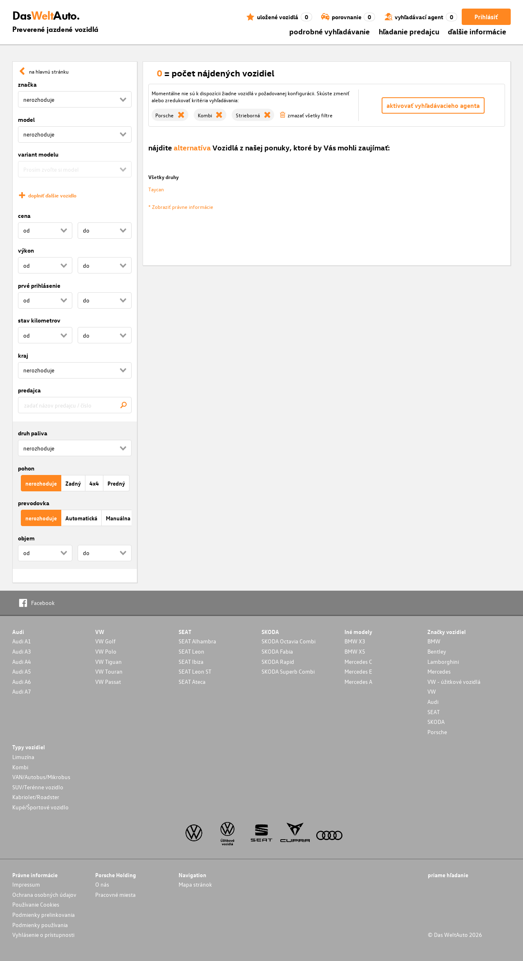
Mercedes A (358, 681)
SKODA (436, 722)
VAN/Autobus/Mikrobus (41, 777)
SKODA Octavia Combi (288, 641)
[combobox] (75, 405)
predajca (29, 390)
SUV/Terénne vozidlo (37, 787)
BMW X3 (354, 641)
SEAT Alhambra (197, 641)
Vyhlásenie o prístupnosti (43, 935)
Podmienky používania (40, 925)
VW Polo (105, 651)
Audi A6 (21, 681)
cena (24, 216)
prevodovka (33, 503)
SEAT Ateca (192, 681)
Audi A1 (21, 641)
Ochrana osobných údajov (44, 894)
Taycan (156, 189)
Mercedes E (358, 671)
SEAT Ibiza (191, 661)
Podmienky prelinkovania (43, 914)
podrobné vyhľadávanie (329, 31)
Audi (432, 702)
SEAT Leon (191, 651)
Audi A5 (21, 671)
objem (26, 538)
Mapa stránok (195, 884)
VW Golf (105, 641)
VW (431, 691)
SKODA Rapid (278, 661)
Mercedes (439, 671)
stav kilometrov (39, 320)
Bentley (436, 651)
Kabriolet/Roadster (35, 797)
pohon (26, 468)
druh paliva (32, 433)
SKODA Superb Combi (288, 671)
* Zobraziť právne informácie (180, 206)
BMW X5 (354, 651)
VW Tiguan (108, 661)
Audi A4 (21, 661)
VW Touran (109, 671)
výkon (26, 250)
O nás (102, 884)
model (26, 119)
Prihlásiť (486, 17)
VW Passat (108, 681)
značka (27, 84)
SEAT (433, 712)
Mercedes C (358, 661)
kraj (23, 355)
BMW (433, 641)
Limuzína (23, 757)
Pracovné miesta (115, 894)
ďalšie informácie (477, 31)
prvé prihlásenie (39, 285)
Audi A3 (21, 651)
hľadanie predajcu (409, 31)
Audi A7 (21, 691)
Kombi (20, 767)
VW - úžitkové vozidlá (454, 681)
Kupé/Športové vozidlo (40, 807)
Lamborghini (443, 661)
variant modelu (38, 154)
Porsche (437, 732)
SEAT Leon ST (195, 671)
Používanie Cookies (35, 904)
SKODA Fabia (277, 651)
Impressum (26, 884)
